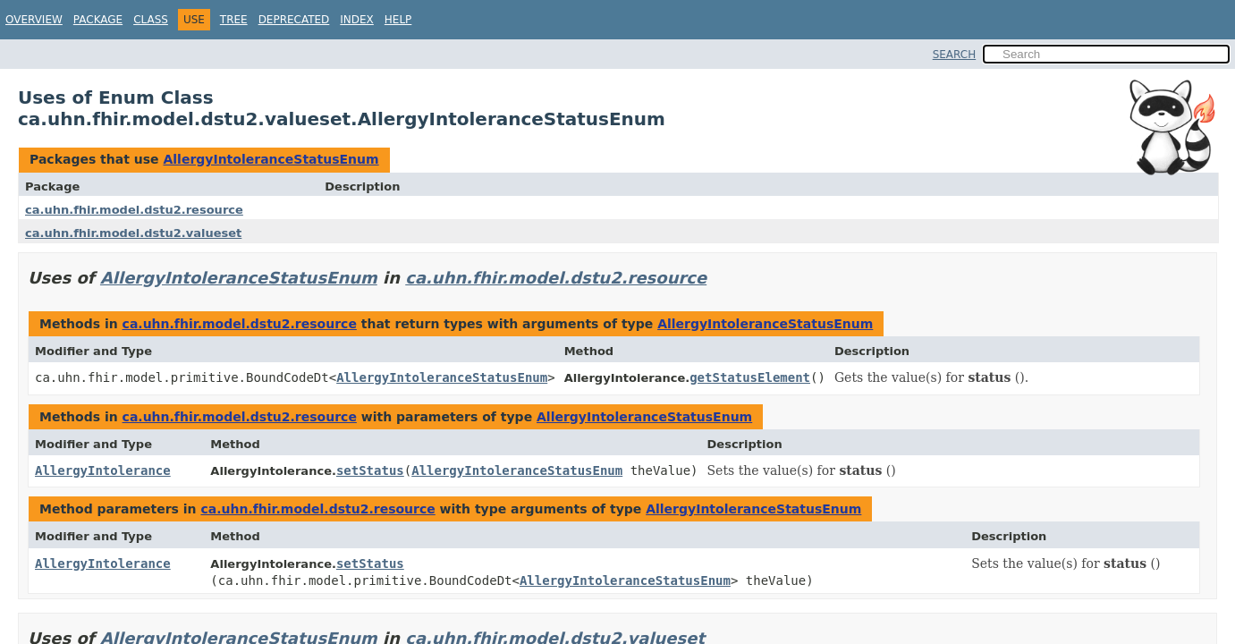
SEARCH (955, 54)
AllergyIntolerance (103, 470)
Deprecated (294, 19)
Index (357, 19)
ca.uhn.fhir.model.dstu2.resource (134, 209)
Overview (34, 19)
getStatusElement (749, 377)
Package (98, 19)
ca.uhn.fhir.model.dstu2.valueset (133, 233)
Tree (234, 19)
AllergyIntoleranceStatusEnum (270, 159)
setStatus (370, 470)
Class (150, 19)
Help (398, 19)
